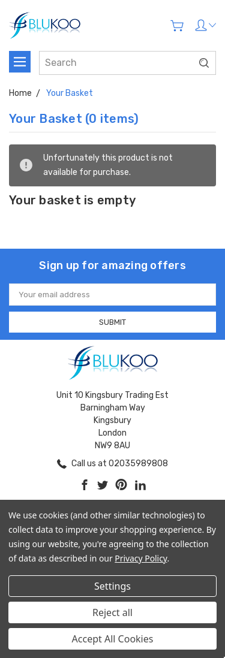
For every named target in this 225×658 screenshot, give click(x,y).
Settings (112, 586)
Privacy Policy (141, 558)
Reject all (112, 612)
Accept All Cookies (113, 638)
